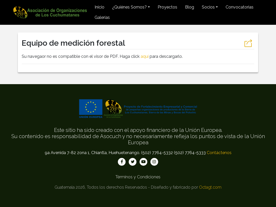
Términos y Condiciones (138, 176)
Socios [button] (208, 7)
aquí (145, 56)
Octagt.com (210, 187)
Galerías (102, 17)
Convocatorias (240, 7)
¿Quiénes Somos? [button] (129, 7)
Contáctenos (219, 152)
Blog (189, 7)
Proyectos (167, 7)
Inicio (99, 7)
